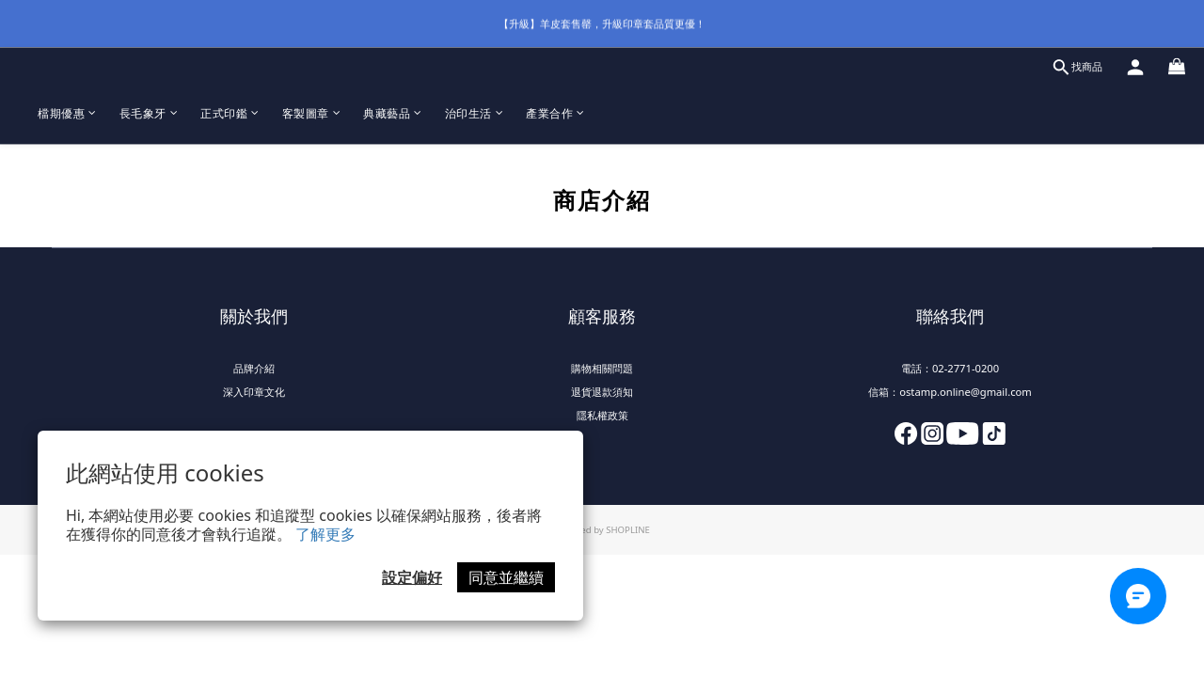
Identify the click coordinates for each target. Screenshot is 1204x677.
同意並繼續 (506, 577)
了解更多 (325, 534)
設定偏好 (412, 577)
